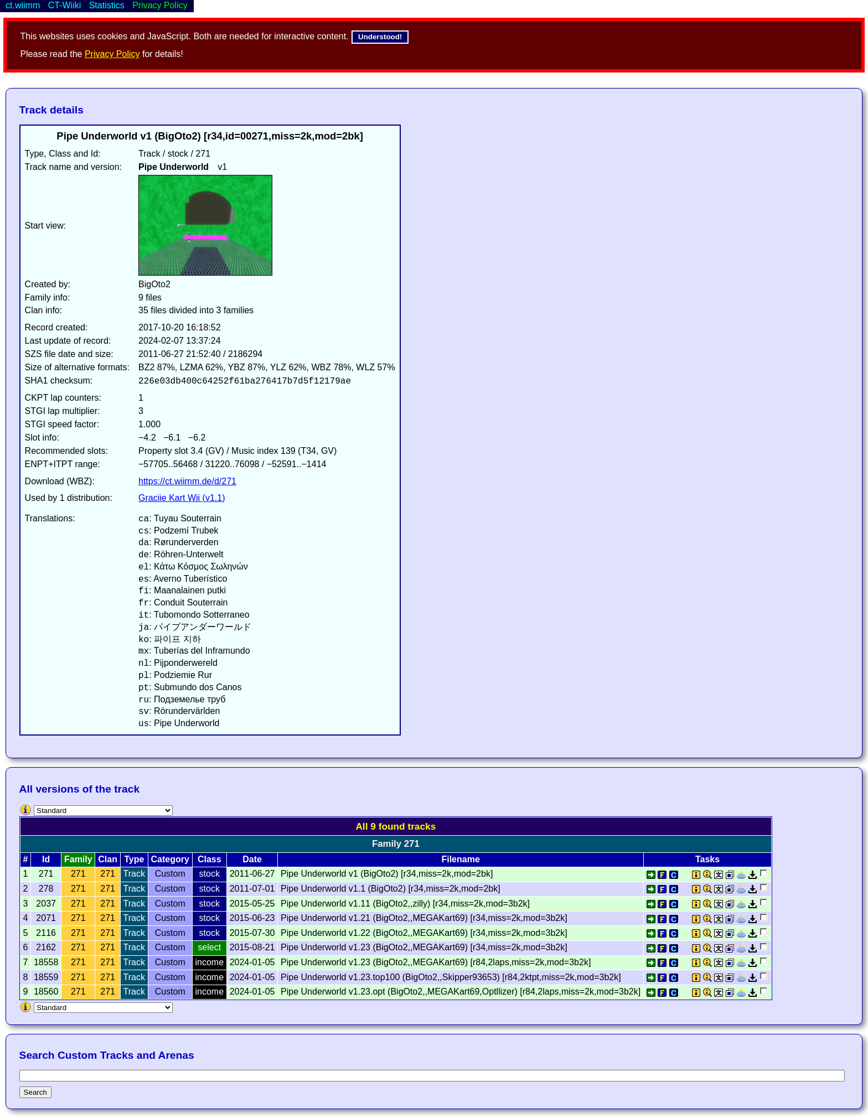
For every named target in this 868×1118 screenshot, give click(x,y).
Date (252, 859)
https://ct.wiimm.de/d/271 (187, 481)
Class (209, 859)
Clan (107, 859)
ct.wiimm (23, 5)
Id (46, 859)
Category (170, 859)
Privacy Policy (112, 54)
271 (78, 873)
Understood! (380, 37)
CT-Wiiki (64, 5)
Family (78, 859)
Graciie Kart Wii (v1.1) (181, 498)
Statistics (107, 5)
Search (35, 1092)
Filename (460, 859)
